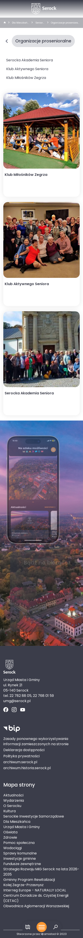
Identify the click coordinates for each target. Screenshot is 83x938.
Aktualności (13, 795)
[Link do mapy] (28, 927)
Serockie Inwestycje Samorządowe (33, 816)
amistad (48, 934)
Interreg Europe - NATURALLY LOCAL (34, 890)
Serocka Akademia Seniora (29, 60)
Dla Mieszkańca (20, 23)
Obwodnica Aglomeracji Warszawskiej (36, 906)
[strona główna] (5, 23)
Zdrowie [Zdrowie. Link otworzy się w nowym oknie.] (10, 837)
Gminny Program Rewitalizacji (29, 879)
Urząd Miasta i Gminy (21, 826)
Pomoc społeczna (19, 842)
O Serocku (12, 805)
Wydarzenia (13, 800)
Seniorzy (39, 23)
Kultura (9, 811)
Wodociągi (12, 848)
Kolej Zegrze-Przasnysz (23, 884)
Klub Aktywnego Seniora (27, 68)
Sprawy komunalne (20, 853)
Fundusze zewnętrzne (22, 863)
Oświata (10, 832)
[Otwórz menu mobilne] (42, 927)
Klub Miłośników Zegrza (26, 77)
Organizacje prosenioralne (65, 23)
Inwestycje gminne (19, 858)
